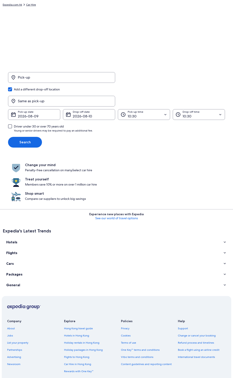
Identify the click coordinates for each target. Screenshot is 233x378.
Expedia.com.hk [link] (12, 5)
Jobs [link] (10, 288)
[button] (116, 195)
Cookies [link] (126, 288)
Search (25, 121)
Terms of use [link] (128, 296)
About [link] (11, 281)
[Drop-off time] (199, 93)
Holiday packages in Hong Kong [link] (83, 303)
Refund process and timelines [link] (196, 296)
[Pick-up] (61, 80)
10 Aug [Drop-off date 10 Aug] (78, 95)
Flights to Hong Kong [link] (76, 310)
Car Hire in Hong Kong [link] (77, 317)
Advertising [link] (14, 310)
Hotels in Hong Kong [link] (76, 288)
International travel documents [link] (196, 310)
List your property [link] (17, 296)
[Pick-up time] (144, 93)
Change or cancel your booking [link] (197, 288)
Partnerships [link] (14, 303)
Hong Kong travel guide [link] (78, 281)
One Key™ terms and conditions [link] (140, 303)
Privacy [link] (125, 281)
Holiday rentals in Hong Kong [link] (81, 296)
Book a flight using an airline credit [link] (198, 303)
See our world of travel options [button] (116, 171)
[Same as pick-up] (171, 80)
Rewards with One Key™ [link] (79, 324)
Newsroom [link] (14, 317)
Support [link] (183, 281)
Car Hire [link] (31, 5)
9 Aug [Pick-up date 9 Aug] (22, 95)
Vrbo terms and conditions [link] (137, 310)
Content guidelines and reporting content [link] (146, 317)
